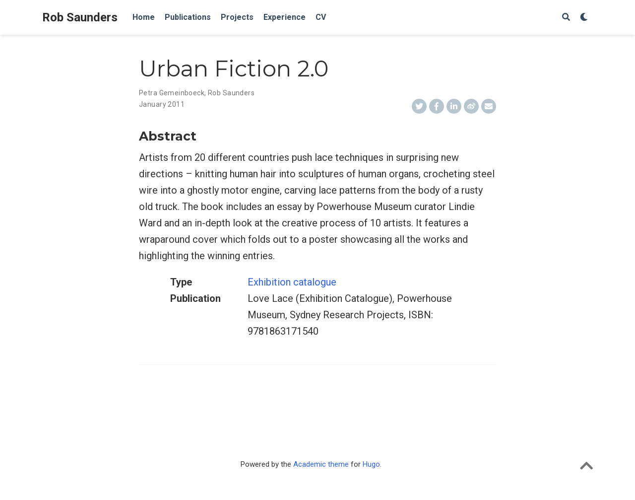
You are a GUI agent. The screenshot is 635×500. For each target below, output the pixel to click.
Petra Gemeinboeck (171, 93)
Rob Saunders (80, 17)
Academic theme (321, 464)
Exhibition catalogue (292, 282)
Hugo (371, 464)
